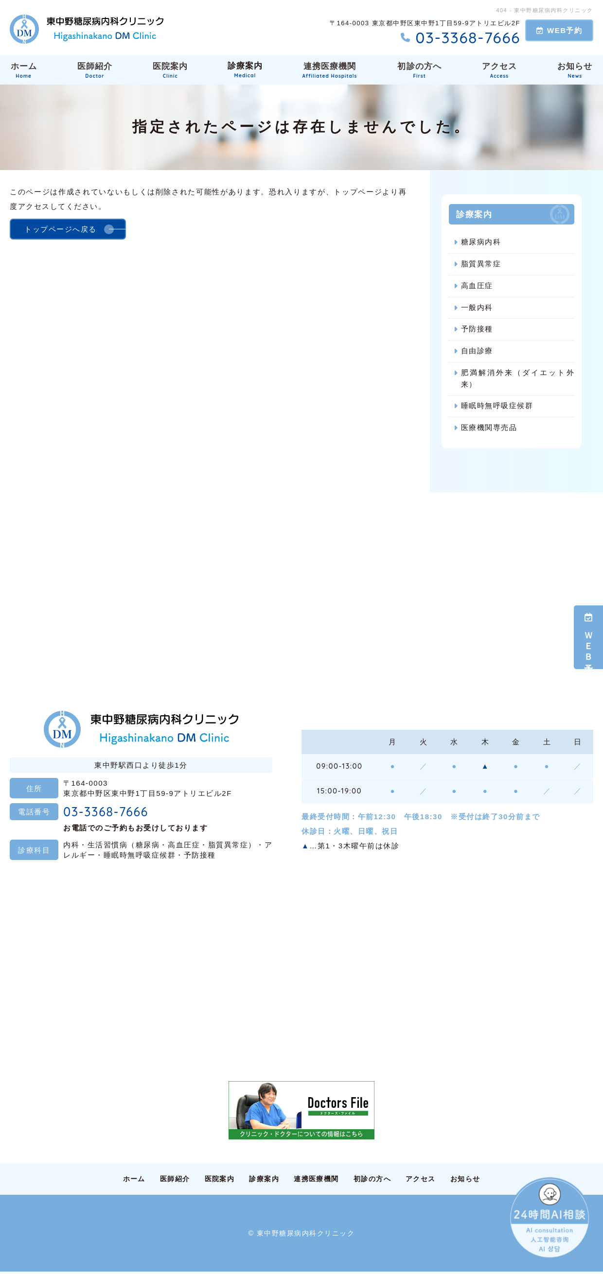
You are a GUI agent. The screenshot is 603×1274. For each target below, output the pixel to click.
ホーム (23, 70)
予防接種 (477, 330)
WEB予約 (559, 30)
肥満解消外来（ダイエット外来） (517, 379)
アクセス (500, 70)
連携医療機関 (330, 70)
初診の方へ (421, 70)
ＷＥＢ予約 (588, 637)
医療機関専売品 (489, 429)
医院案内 (169, 70)
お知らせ (480, 1180)
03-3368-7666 (112, 813)
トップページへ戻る (60, 229)
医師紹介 (93, 70)
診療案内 (244, 70)
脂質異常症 (481, 264)
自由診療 (477, 351)
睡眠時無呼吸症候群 (497, 407)
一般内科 (477, 308)
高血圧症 (477, 286)
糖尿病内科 (481, 242)
